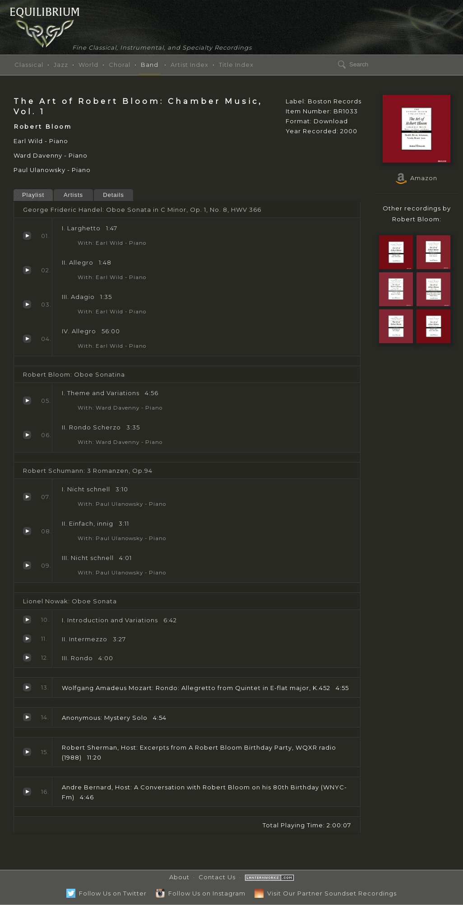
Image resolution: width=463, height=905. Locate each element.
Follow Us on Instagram (200, 893)
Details (113, 194)
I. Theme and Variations (27, 401)
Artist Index (189, 64)
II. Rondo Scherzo (27, 435)
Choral (119, 64)
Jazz (61, 64)
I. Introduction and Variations (27, 620)
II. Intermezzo (27, 638)
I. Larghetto (27, 236)
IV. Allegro (27, 339)
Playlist (33, 194)
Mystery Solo (27, 717)
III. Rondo (27, 657)
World (88, 64)
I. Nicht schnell (27, 497)
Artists (73, 194)
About (179, 877)
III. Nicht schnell (27, 565)
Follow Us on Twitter (106, 893)
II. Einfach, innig (27, 531)
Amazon (416, 178)
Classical (28, 64)
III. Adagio (27, 304)
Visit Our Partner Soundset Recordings (326, 893)
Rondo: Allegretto (27, 687)
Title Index (236, 64)
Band (149, 64)
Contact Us (217, 877)
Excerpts (27, 752)
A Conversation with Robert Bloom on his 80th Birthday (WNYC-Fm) (27, 792)
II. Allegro (27, 270)
